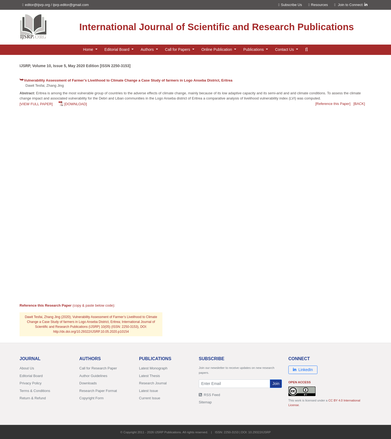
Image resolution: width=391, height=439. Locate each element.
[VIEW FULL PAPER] (36, 104)
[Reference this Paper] (332, 104)
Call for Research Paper (98, 368)
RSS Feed (209, 395)
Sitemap (205, 402)
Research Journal (153, 383)
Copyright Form (91, 398)
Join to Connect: (352, 5)
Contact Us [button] (285, 49)
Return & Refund (33, 398)
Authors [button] (148, 49)
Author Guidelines (93, 376)
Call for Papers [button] (178, 49)
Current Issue (149, 398)
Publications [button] (254, 49)
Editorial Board (31, 376)
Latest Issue (148, 391)
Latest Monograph (153, 368)
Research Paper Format (98, 391)
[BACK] (359, 104)
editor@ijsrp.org (37, 5)
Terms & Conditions (35, 391)
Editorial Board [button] (118, 49)
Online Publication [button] (217, 49)
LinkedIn (303, 370)
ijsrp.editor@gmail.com (71, 5)
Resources (318, 5)
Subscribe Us (290, 5)
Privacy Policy (31, 383)
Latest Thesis (149, 376)
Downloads (88, 383)
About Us (27, 368)
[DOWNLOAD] (75, 104)
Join (275, 383)
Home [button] (88, 49)
